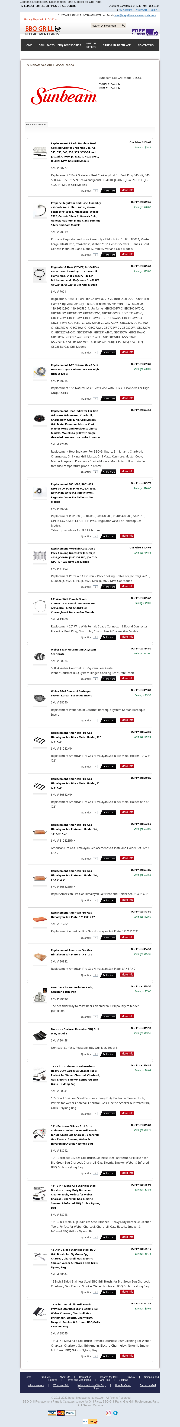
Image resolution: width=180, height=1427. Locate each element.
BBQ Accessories (69, 45)
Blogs (96, 1388)
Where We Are (36, 1385)
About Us (65, 1377)
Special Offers (91, 45)
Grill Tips (105, 1379)
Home (28, 1377)
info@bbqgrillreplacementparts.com (135, 15)
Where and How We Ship (92, 1385)
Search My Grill (109, 1377)
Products (46, 1377)
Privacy (131, 1377)
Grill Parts (46, 45)
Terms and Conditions (78, 1379)
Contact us (85, 1377)
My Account (125, 9)
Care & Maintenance (117, 45)
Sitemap (123, 1379)
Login (154, 9)
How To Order (123, 1385)
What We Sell (61, 1385)
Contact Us (146, 45)
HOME (28, 45)
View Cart (141, 9)
